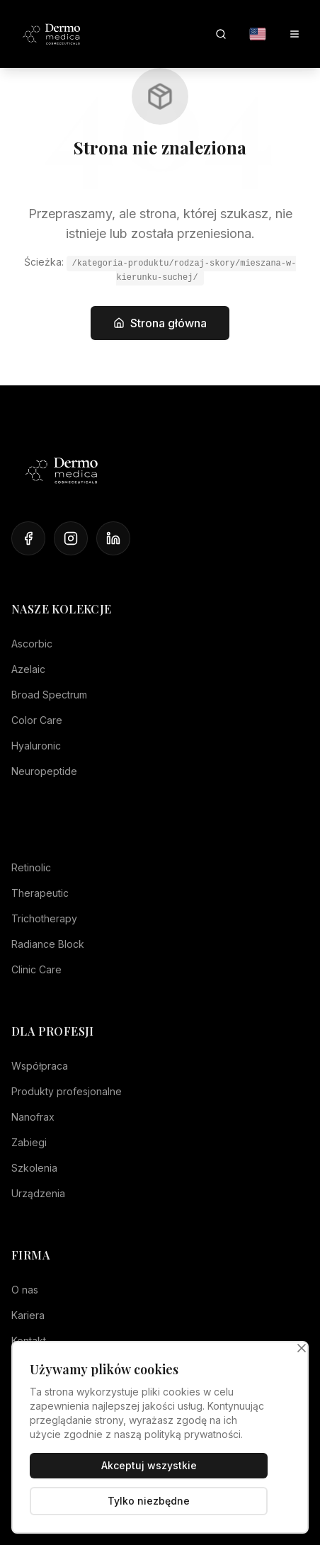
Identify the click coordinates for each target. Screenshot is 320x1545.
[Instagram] (71, 538)
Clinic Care (36, 969)
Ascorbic (31, 644)
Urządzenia (38, 1193)
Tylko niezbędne (149, 1501)
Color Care (36, 720)
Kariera (28, 1315)
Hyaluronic (36, 746)
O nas (24, 1290)
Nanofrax (33, 1117)
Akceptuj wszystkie (149, 1465)
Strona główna (160, 323)
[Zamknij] (302, 1348)
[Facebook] (28, 538)
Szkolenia (34, 1168)
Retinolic (31, 867)
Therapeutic (40, 893)
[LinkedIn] (113, 538)
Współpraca (39, 1066)
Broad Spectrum (49, 695)
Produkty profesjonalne (66, 1091)
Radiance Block (47, 944)
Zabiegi (29, 1142)
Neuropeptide (44, 771)
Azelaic (28, 669)
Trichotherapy (44, 918)
